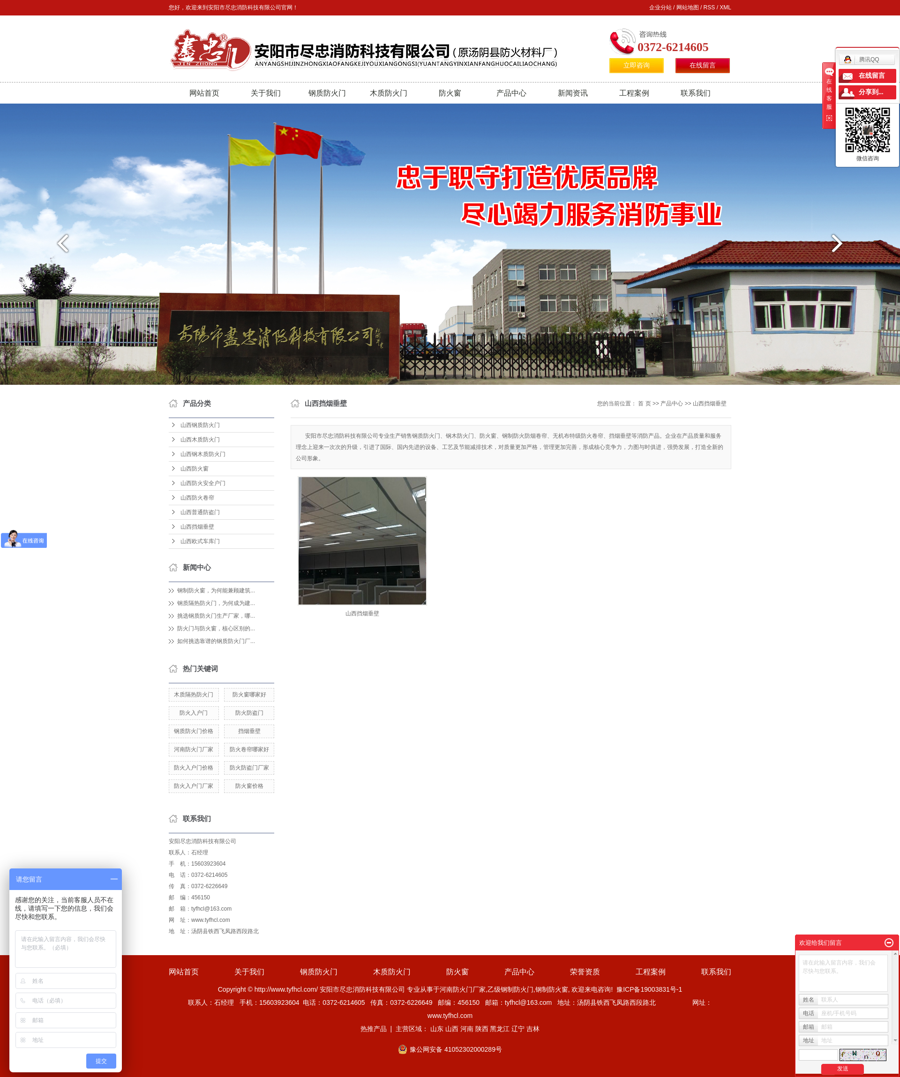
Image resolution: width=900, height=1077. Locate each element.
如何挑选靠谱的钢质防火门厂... (216, 641)
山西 (451, 1028)
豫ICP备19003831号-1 (649, 989)
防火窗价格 (249, 786)
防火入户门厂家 (193, 786)
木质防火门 (388, 93)
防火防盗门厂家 (249, 767)
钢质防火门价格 (193, 731)
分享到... (871, 92)
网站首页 (204, 93)
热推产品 (373, 1028)
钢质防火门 (327, 93)
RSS (709, 7)
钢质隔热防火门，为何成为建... (216, 603)
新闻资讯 (573, 93)
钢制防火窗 (551, 989)
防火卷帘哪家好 (249, 749)
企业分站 (660, 7)
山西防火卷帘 (197, 497)
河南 (466, 1028)
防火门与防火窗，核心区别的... (216, 628)
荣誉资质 (585, 972)
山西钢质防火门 (200, 425)
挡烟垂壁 (249, 731)
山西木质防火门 (200, 439)
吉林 (533, 1028)
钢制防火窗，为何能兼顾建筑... (216, 590)
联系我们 (696, 93)
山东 (436, 1028)
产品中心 (511, 93)
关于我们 (266, 93)
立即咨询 (636, 65)
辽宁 (518, 1028)
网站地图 (687, 7)
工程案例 (634, 93)
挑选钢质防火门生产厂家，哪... (216, 616)
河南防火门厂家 (193, 749)
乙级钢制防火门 (510, 989)
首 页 (644, 403)
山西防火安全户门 (202, 483)
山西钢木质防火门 (202, 454)
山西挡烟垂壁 (197, 527)
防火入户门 (194, 713)
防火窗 (450, 93)
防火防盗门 (249, 713)
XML (725, 7)
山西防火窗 (194, 468)
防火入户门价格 (193, 767)
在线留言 (703, 65)
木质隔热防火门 (193, 694)
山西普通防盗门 (200, 512)
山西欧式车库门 (200, 541)
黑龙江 (500, 1028)
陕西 (481, 1028)
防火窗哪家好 (249, 694)
